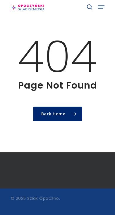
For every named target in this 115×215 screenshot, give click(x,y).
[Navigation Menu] (101, 7)
